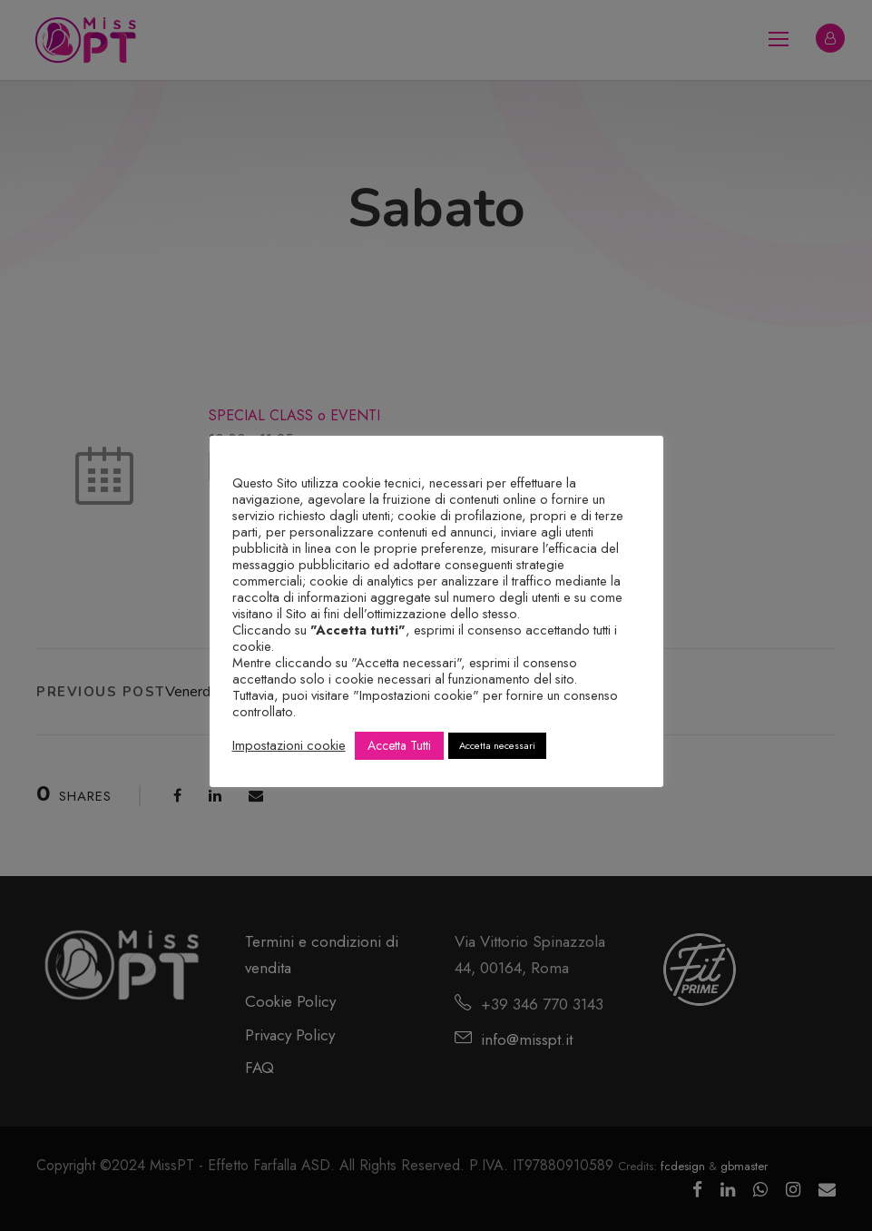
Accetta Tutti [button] (399, 745)
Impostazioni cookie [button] (289, 745)
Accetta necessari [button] (497, 745)
